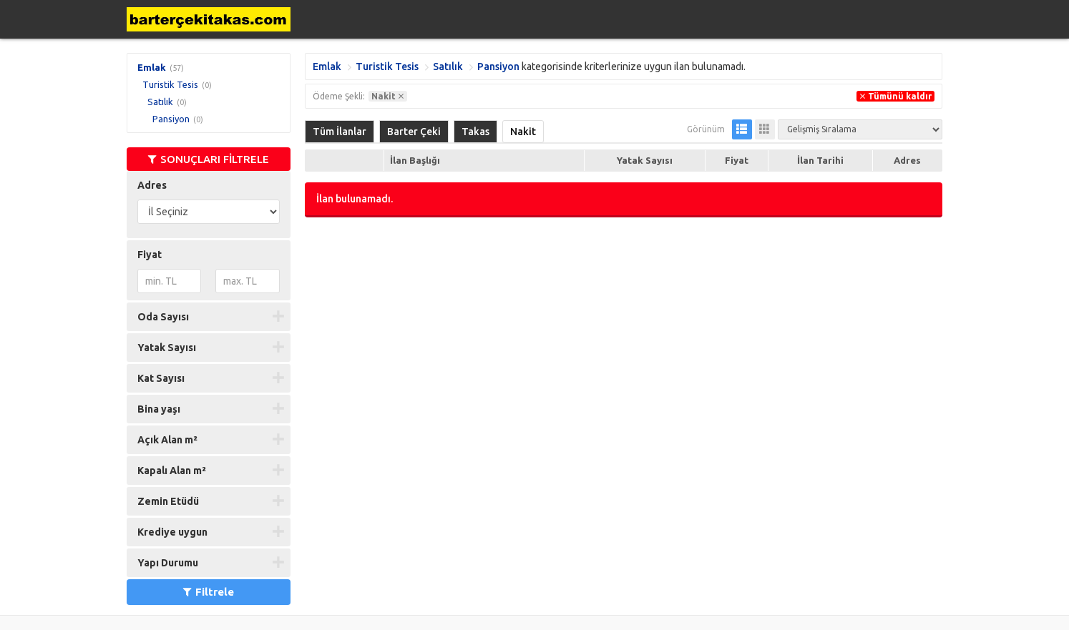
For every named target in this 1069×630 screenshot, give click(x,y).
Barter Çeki (414, 131)
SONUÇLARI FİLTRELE (208, 159)
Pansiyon (171, 119)
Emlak (151, 67)
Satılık (160, 102)
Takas (475, 131)
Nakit (523, 131)
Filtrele (208, 592)
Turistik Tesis (170, 84)
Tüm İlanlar (339, 131)
